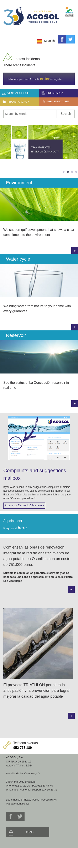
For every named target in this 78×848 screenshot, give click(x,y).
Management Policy (17, 803)
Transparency (18, 101)
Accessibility (48, 799)
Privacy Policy (30, 799)
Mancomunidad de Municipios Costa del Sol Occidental (69, 8)
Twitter (70, 39)
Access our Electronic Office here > (24, 505)
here (22, 527)
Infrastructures (57, 101)
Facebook (62, 39)
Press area (54, 93)
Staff (30, 832)
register (57, 79)
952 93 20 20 (22, 785)
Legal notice (13, 799)
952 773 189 (22, 748)
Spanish (49, 40)
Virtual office (18, 93)
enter (45, 79)
